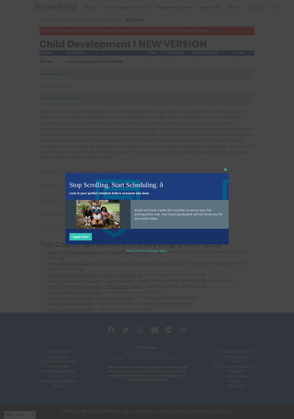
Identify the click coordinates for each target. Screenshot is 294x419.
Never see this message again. (147, 251)
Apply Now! (81, 237)
